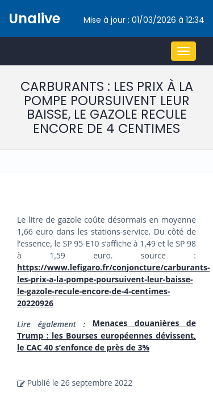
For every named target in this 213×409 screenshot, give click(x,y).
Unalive (34, 18)
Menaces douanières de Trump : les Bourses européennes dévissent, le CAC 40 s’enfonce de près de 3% (106, 335)
